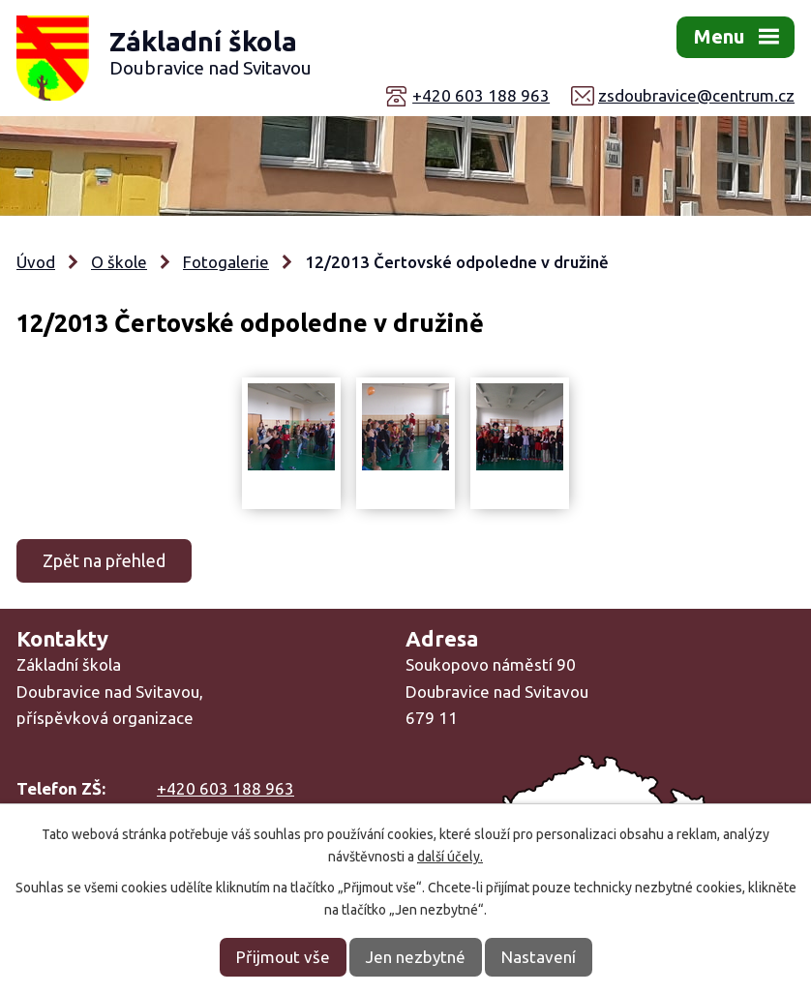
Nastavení (538, 957)
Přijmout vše (283, 957)
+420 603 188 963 (481, 95)
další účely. (450, 856)
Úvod (35, 262)
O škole (119, 262)
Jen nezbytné (416, 957)
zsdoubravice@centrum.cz (696, 95)
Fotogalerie (226, 262)
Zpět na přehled (104, 560)
